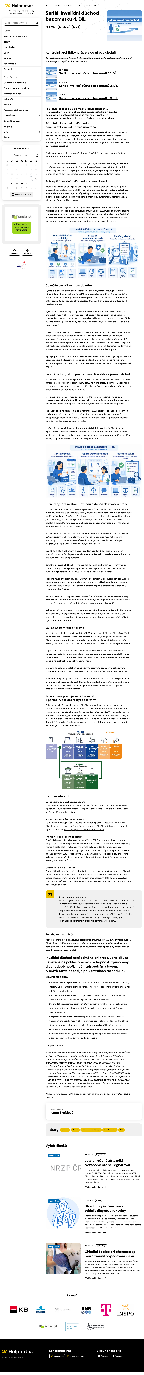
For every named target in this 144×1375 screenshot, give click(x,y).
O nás (7, 131)
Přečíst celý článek (94, 1189)
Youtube (27, 252)
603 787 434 (57, 1359)
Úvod (48, 6)
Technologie (10, 63)
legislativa (65, 1132)
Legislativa (9, 47)
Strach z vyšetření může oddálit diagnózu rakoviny (105, 1210)
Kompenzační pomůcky (16, 110)
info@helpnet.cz (75, 1359)
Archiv (7, 137)
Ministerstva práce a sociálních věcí (102, 1068)
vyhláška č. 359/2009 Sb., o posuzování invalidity (69, 1071)
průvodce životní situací (91, 1132)
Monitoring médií (12, 93)
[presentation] (63, 1169)
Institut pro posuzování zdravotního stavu (84, 831)
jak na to (75, 1132)
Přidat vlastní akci (23, 194)
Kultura (7, 58)
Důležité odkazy (12, 121)
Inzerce (7, 104)
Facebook (14, 252)
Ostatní (8, 69)
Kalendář (8, 99)
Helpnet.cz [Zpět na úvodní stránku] (24, 5)
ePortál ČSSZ (65, 862)
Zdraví (7, 41)
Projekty (8, 126)
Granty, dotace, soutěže (16, 88)
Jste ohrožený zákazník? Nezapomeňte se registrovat (107, 1164)
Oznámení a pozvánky (15, 82)
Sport (7, 52)
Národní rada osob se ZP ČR (107, 883)
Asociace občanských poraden (77, 1088)
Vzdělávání (9, 115)
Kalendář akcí (21, 148)
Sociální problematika (15, 36)
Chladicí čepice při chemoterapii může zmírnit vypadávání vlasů (111, 1256)
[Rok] (26, 155)
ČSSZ (121, 1132)
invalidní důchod (110, 1132)
